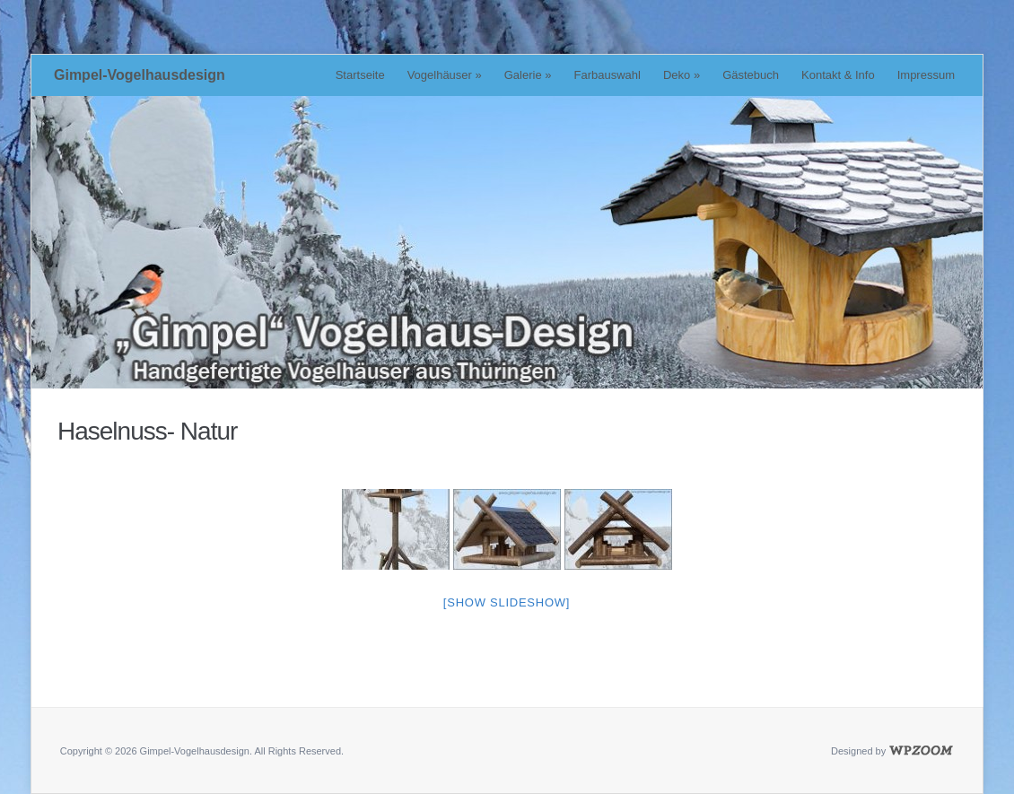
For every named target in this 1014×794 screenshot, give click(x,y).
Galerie (528, 75)
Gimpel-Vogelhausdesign (139, 75)
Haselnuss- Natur (147, 431)
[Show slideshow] (506, 602)
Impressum (926, 75)
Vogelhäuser (444, 75)
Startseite (360, 75)
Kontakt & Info (838, 75)
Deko (681, 75)
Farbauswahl (607, 75)
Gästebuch (750, 75)
